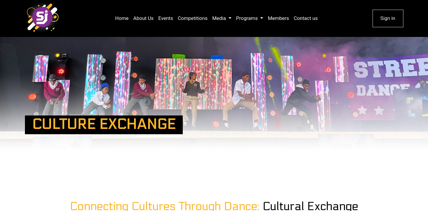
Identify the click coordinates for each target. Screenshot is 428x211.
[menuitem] (122, 18)
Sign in (387, 18)
